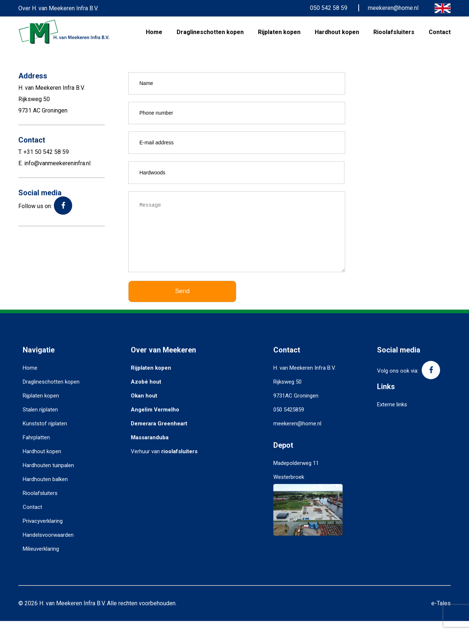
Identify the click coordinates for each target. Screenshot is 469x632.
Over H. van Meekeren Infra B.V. (58, 8)
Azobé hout (146, 392)
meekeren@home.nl (393, 7)
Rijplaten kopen (279, 32)
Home (154, 32)
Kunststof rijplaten (45, 434)
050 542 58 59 (328, 7)
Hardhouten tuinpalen (48, 476)
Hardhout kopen (337, 32)
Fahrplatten (36, 448)
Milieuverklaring (41, 560)
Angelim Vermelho (155, 420)
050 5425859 (288, 420)
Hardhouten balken (45, 490)
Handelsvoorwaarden (48, 546)
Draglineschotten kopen (210, 32)
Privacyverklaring (43, 532)
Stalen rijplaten (40, 420)
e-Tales (441, 614)
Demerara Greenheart (159, 434)
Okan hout (144, 406)
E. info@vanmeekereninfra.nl (54, 163)
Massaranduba (150, 448)
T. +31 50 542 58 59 (43, 151)
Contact (440, 32)
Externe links (392, 415)
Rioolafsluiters (393, 32)
